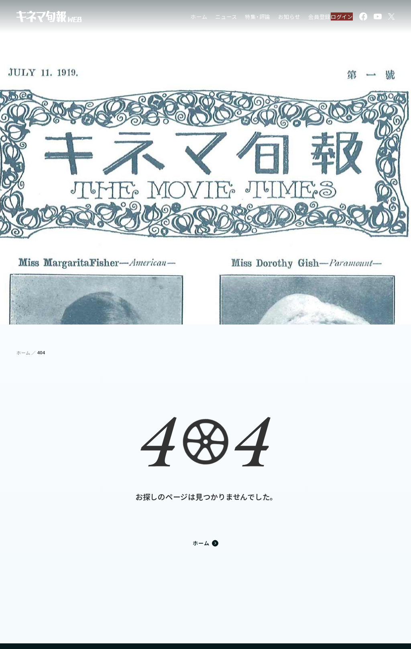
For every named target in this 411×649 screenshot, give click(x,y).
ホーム (181, 17)
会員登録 (302, 17)
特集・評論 (240, 17)
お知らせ (272, 17)
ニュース (209, 17)
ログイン (337, 17)
